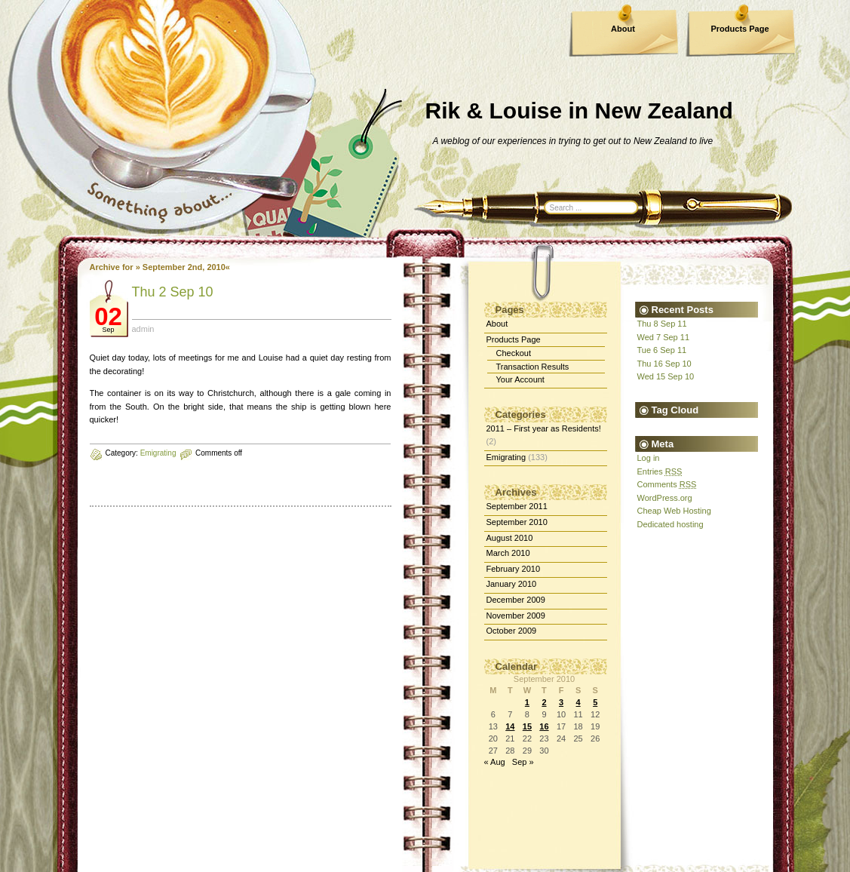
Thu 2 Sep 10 (172, 291)
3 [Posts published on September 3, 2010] (561, 702)
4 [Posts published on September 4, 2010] (578, 702)
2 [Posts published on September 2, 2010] (544, 702)
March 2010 (508, 552)
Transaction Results (532, 366)
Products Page (739, 28)
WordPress (331, 841)
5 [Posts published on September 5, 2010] (595, 702)
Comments (667, 484)
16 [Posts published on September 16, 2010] (543, 726)
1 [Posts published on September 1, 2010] (527, 702)
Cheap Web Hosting (674, 510)
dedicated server (162, 850)
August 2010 (509, 537)
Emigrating (158, 453)
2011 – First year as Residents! (543, 428)
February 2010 (513, 568)
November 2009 (515, 615)
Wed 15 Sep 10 (666, 376)
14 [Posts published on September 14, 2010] (509, 726)
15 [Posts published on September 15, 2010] (527, 726)
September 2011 (517, 506)
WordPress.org (664, 497)
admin (143, 328)
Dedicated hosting (670, 524)
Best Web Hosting (231, 850)
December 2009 (515, 599)
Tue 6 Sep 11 (662, 350)
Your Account (520, 379)
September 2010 (517, 522)
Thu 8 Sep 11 (662, 323)
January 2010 (511, 583)
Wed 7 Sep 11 (663, 337)
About (623, 28)
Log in (648, 457)
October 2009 (511, 630)
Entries (660, 471)
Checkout (513, 353)
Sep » (523, 761)
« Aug (494, 761)
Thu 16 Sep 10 (664, 363)
